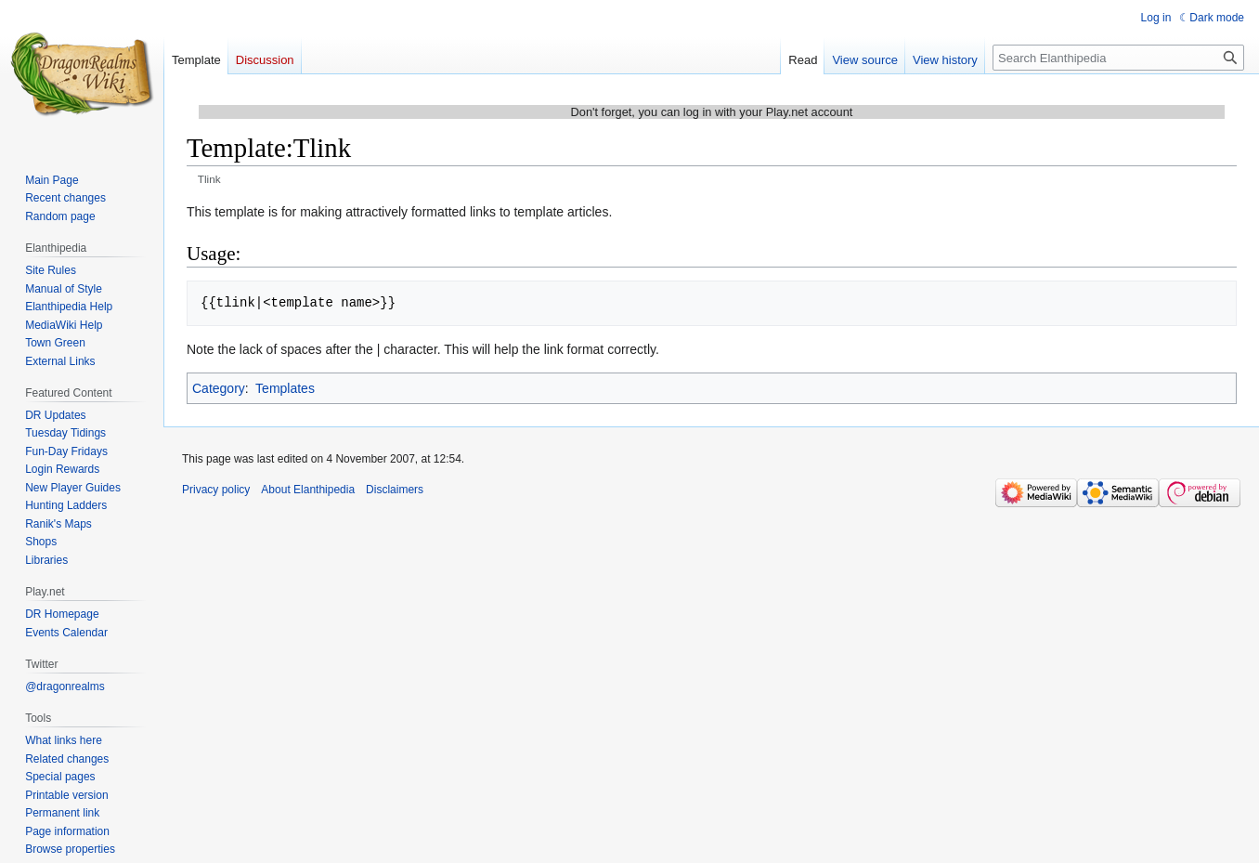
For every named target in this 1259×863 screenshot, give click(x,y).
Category (218, 388)
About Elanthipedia (308, 489)
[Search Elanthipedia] (1118, 58)
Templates (285, 388)
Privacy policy (216, 489)
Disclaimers (394, 489)
